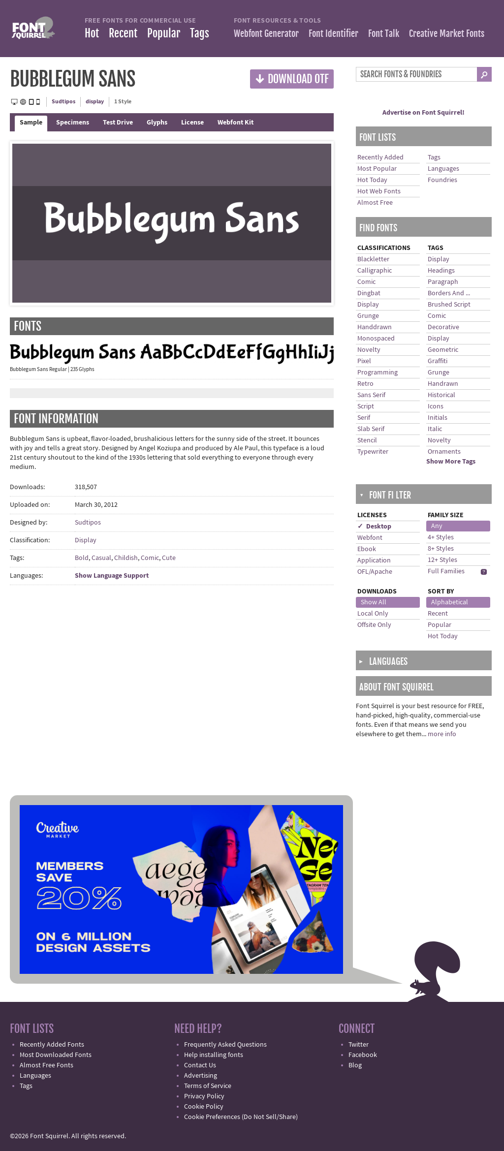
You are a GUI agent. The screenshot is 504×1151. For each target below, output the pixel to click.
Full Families (446, 571)
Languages (443, 168)
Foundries (442, 180)
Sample (31, 122)
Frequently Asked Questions (225, 1044)
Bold (82, 558)
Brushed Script (449, 304)
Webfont (369, 537)
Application (374, 560)
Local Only (372, 613)
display (95, 101)
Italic (435, 429)
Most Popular (377, 168)
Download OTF (292, 78)
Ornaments (444, 451)
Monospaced (376, 338)
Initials (437, 417)
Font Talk (383, 33)
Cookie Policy (203, 1106)
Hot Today (372, 180)
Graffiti (437, 361)
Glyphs (157, 122)
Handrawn (443, 383)
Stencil (367, 440)
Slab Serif (370, 429)
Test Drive (118, 122)
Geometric (443, 349)
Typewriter (372, 451)
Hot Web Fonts (379, 191)
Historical (441, 395)
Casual (101, 558)
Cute (169, 558)
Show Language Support (112, 576)
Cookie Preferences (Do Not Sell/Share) (241, 1117)
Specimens (72, 122)
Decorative (443, 327)
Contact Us (200, 1065)
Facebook (362, 1055)
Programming (377, 372)
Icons (435, 406)
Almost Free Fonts (46, 1065)
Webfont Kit (235, 122)
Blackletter (373, 259)
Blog (355, 1065)
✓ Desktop (374, 526)
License (192, 122)
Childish (126, 558)
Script (365, 406)
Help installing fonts (213, 1055)
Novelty (368, 349)
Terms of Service (207, 1086)
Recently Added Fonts (52, 1044)
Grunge (368, 315)
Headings (441, 270)
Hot (92, 33)
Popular (163, 33)
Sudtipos (63, 101)
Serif (363, 417)
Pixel (364, 361)
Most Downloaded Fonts (56, 1055)
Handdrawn (374, 327)
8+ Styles (441, 548)
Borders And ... (449, 293)
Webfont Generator (266, 33)
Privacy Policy (204, 1096)
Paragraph (443, 282)
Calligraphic (374, 270)
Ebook (366, 549)
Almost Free (375, 202)
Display (85, 540)
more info (442, 734)
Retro (365, 383)
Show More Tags (450, 462)
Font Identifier (333, 33)
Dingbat (368, 293)
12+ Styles (442, 560)
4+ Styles (441, 537)
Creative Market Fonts (446, 33)
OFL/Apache (374, 571)
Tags (199, 33)
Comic (150, 558)
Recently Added (380, 157)
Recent (123, 33)
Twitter (358, 1044)
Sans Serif (371, 395)
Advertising (200, 1075)
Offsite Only (374, 625)
